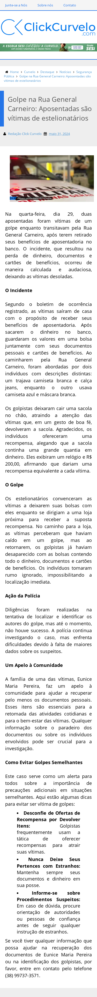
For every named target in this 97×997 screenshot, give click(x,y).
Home (14, 72)
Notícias (65, 72)
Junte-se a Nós (16, 5)
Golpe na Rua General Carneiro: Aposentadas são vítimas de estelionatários (47, 78)
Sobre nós (45, 5)
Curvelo (29, 72)
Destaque (47, 72)
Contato (69, 5)
